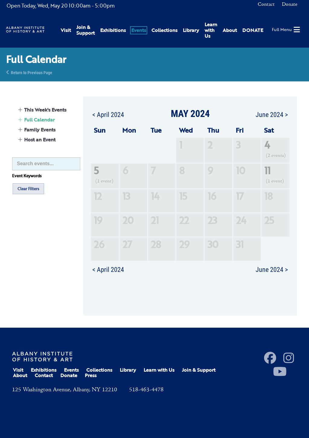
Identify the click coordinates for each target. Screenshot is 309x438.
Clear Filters (28, 189)
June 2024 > (272, 114)
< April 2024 (108, 114)
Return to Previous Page (31, 72)
